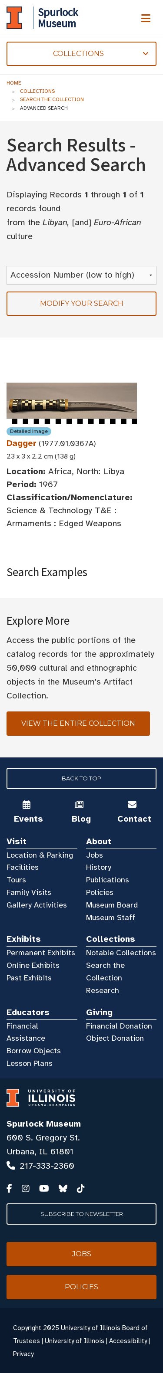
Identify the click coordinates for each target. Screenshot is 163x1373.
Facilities (23, 867)
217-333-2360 (47, 1165)
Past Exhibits (29, 978)
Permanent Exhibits (41, 952)
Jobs (94, 855)
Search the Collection (52, 99)
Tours (16, 880)
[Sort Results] (81, 275)
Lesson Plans (30, 1063)
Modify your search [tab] (81, 303)
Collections (37, 91)
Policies (99, 892)
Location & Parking (40, 855)
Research (102, 990)
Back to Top (81, 778)
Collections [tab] (78, 53)
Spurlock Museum (44, 1123)
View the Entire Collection (78, 723)
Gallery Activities (37, 905)
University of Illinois (74, 1341)
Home (14, 83)
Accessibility (128, 1341)
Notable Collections (121, 952)
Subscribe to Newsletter (81, 1213)
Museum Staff (110, 917)
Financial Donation (119, 1026)
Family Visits (29, 892)
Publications (107, 880)
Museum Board (112, 905)
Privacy (23, 1354)
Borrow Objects (34, 1050)
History (98, 867)
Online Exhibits (33, 965)
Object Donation (115, 1038)
